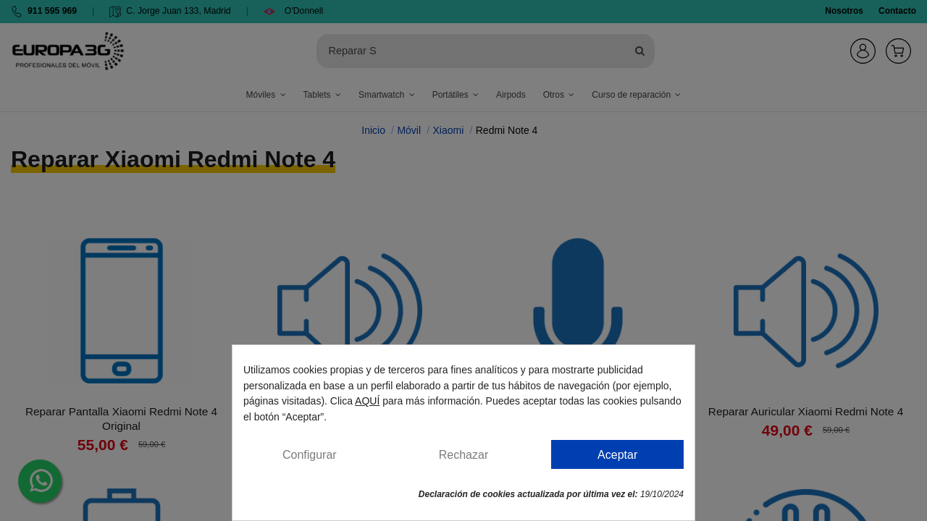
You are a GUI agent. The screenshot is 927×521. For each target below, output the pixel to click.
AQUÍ (367, 401)
